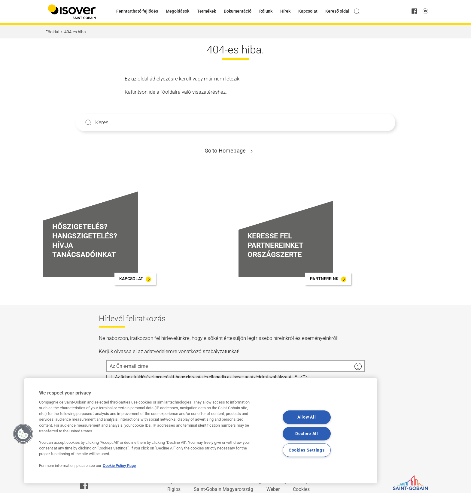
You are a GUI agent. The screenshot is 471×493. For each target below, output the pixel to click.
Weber (273, 489)
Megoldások (177, 11)
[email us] (425, 11)
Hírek (285, 11)
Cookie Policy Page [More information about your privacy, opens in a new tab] (119, 465)
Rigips (174, 489)
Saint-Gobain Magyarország (223, 489)
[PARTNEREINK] (328, 279)
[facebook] (414, 11)
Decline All (306, 433)
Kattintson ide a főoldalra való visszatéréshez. (176, 92)
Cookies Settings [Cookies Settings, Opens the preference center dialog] (307, 450)
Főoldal (52, 31)
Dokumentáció (237, 11)
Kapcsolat (308, 11)
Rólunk (265, 11)
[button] (23, 433)
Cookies (301, 489)
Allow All (306, 417)
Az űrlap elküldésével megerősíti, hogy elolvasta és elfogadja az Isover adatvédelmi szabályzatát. (204, 377)
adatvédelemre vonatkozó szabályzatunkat (191, 351)
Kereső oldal (337, 11)
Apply (88, 122)
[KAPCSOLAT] (135, 279)
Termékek (206, 11)
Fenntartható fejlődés (137, 11)
